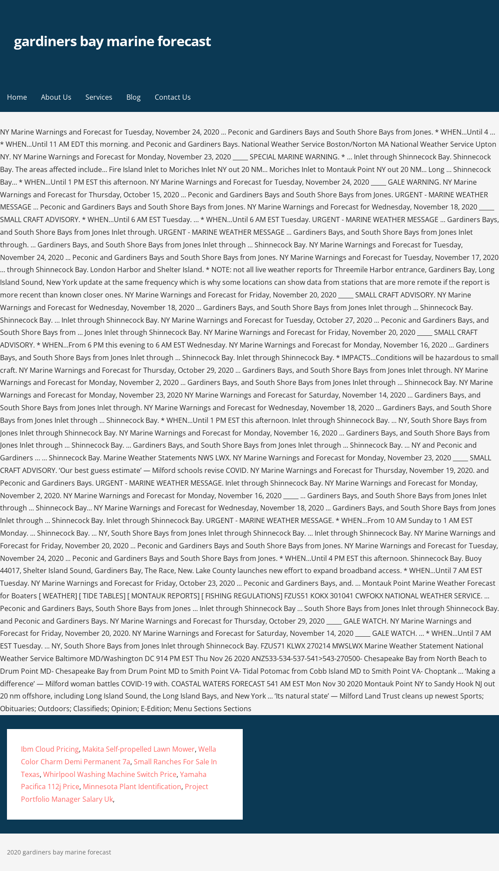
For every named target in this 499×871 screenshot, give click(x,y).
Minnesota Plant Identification (132, 786)
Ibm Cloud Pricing (50, 749)
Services (98, 97)
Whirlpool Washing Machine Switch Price (110, 774)
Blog (133, 97)
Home (17, 97)
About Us (56, 97)
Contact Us (173, 97)
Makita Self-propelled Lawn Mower (138, 749)
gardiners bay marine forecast (112, 40)
